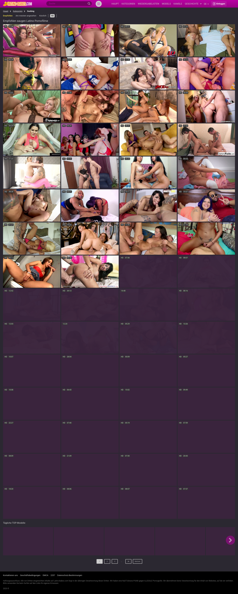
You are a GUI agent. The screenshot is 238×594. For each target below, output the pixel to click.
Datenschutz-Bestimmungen (69, 575)
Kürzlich (42, 16)
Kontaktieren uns (10, 575)
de (206, 4)
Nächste (137, 562)
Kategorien (17, 11)
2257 (53, 575)
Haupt (5, 11)
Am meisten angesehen (26, 16)
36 (127, 562)
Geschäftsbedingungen (30, 575)
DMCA (45, 575)
